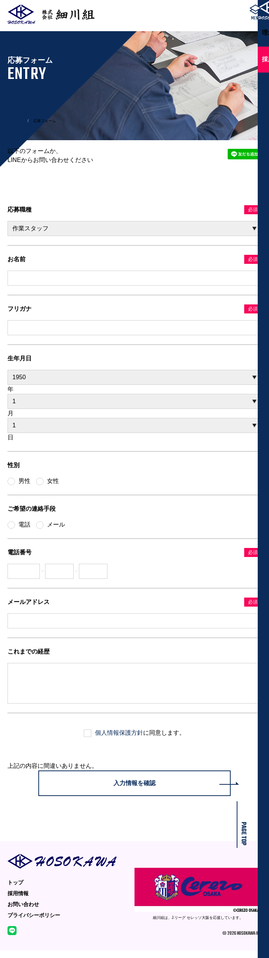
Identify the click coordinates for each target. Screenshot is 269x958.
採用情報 (18, 901)
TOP (19, 121)
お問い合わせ (23, 912)
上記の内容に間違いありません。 (53, 773)
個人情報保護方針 (119, 740)
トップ (15, 890)
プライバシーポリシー (34, 923)
